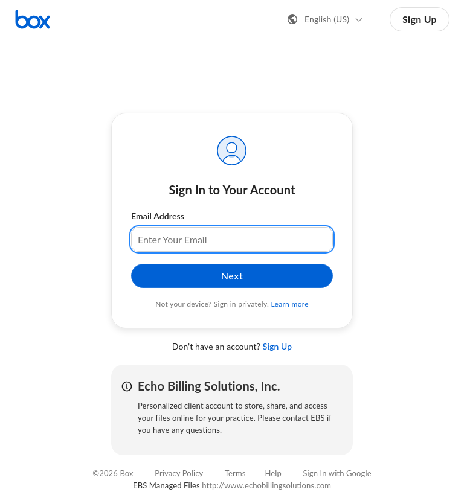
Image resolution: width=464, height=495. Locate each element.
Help (273, 473)
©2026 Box (112, 473)
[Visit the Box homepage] (32, 19)
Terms (235, 473)
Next (232, 275)
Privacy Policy (179, 473)
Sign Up (419, 19)
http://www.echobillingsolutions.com (266, 485)
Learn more (290, 303)
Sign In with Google (337, 473)
